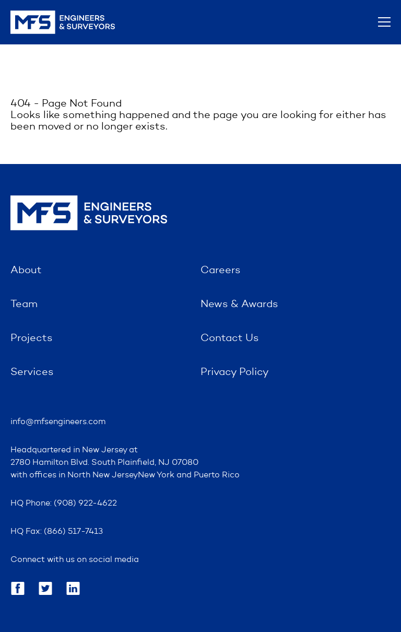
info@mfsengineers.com (57, 422)
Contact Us (229, 338)
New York (156, 475)
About (26, 270)
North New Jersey (102, 475)
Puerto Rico (217, 475)
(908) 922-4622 (85, 503)
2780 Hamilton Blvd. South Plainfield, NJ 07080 (104, 463)
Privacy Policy (234, 372)
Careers (220, 270)
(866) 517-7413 (73, 532)
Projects (31, 338)
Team (24, 304)
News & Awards (239, 304)
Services (32, 372)
